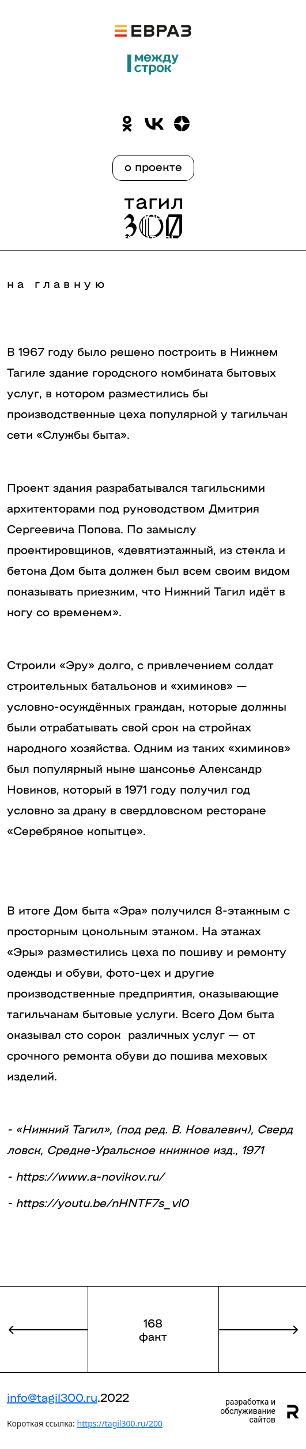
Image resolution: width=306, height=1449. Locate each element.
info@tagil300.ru (52, 1397)
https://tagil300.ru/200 (119, 1423)
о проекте (153, 166)
